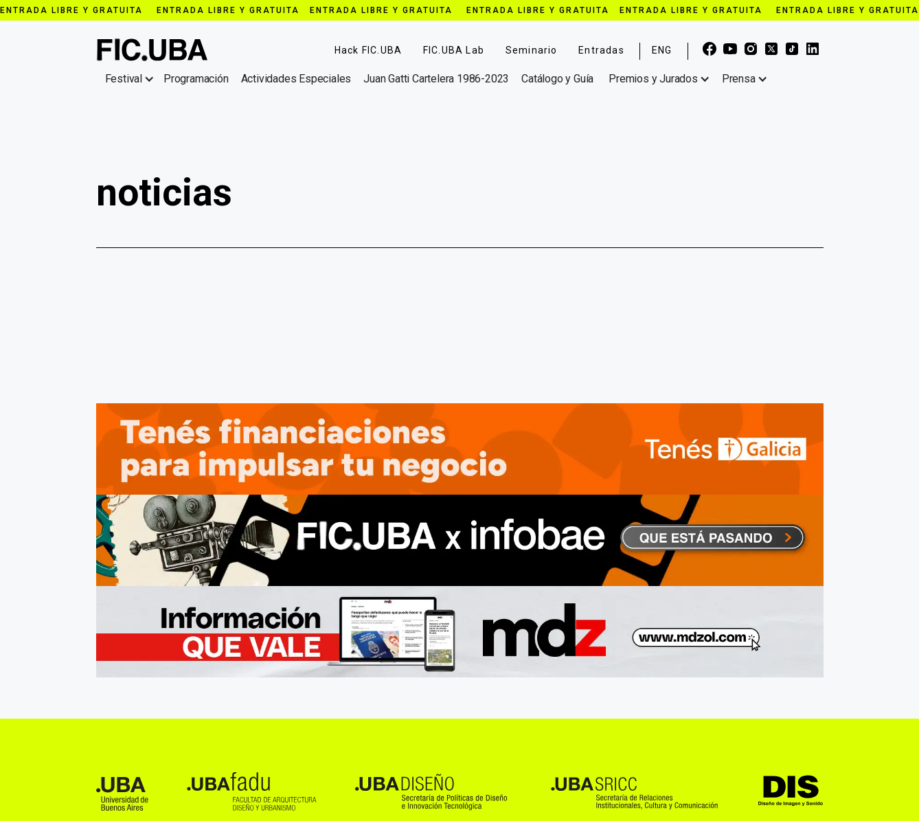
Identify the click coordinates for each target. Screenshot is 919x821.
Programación (196, 78)
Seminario (532, 50)
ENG (662, 50)
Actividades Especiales (296, 78)
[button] (132, 79)
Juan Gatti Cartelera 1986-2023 (436, 78)
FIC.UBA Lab (453, 50)
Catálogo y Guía (557, 78)
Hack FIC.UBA (368, 50)
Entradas (601, 50)
